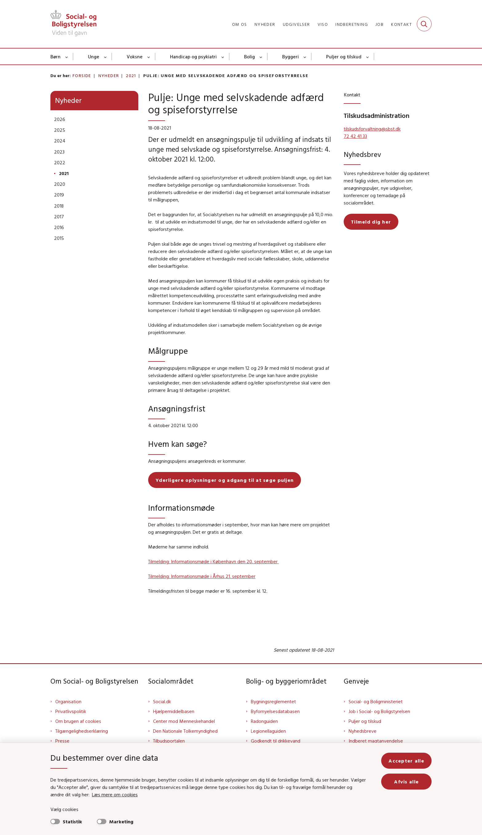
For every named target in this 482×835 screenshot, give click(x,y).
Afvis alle (406, 781)
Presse (62, 741)
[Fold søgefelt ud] (424, 24)
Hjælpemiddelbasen (173, 711)
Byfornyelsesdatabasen (275, 711)
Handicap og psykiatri (193, 56)
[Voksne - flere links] (149, 56)
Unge (93, 56)
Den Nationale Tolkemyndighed (185, 731)
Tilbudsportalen (169, 741)
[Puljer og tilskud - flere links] (368, 56)
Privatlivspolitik (70, 711)
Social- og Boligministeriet (376, 701)
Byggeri (290, 56)
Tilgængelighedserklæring (81, 731)
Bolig (249, 56)
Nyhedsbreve (363, 731)
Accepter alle (406, 761)
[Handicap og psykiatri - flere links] (223, 56)
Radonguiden (264, 721)
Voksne (135, 56)
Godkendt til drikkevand (275, 741)
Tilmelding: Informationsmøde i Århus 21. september (201, 576)
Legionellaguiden (268, 731)
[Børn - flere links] (67, 56)
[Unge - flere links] (105, 56)
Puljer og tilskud (344, 56)
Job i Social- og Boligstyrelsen (379, 711)
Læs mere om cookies (115, 794)
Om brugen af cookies (78, 721)
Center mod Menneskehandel (184, 721)
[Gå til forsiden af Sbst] (73, 24)
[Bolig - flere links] (261, 56)
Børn (55, 56)
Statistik (72, 821)
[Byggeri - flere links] (305, 56)
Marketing (121, 821)
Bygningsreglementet (273, 701)
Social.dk (162, 701)
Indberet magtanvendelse (376, 741)
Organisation (68, 701)
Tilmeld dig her (371, 222)
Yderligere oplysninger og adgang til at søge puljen (225, 480)
